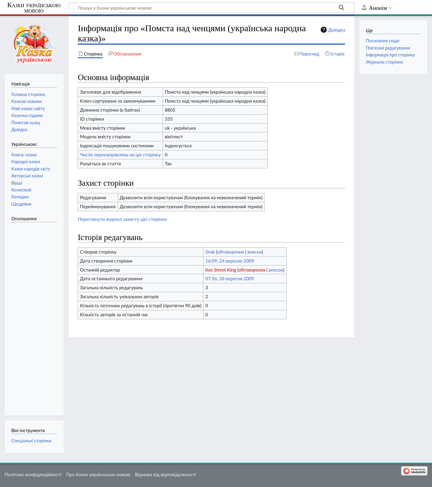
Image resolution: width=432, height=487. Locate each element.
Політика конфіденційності (33, 474)
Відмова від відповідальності (165, 474)
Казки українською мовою (34, 7)
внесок (255, 251)
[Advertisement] (35, 316)
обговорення (230, 251)
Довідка (336, 29)
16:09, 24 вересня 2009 (229, 260)
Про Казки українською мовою (98, 474)
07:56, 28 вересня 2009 (229, 278)
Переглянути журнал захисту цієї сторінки (122, 219)
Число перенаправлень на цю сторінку (120, 154)
